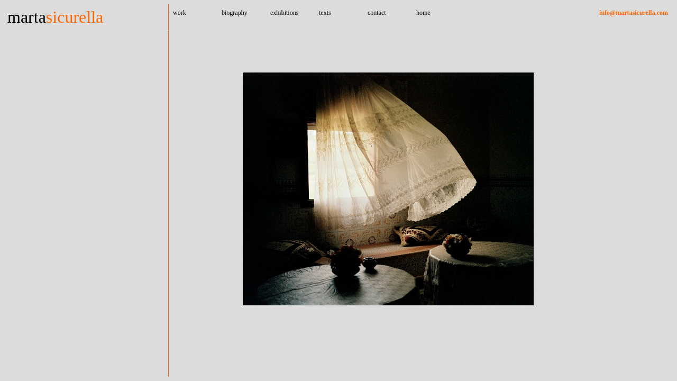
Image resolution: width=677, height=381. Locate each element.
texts (325, 12)
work (179, 12)
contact (377, 12)
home (423, 12)
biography (235, 12)
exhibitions (284, 12)
